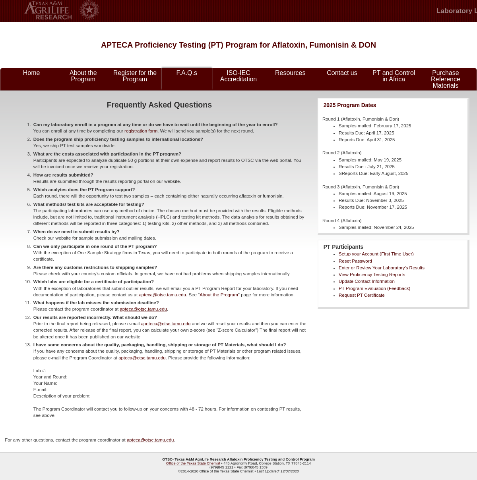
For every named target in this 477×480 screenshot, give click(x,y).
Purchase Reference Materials (445, 79)
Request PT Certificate (362, 295)
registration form (140, 131)
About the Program (83, 76)
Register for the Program (135, 76)
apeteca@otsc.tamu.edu (165, 323)
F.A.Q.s (186, 72)
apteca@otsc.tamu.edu (162, 294)
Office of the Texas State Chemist (193, 463)
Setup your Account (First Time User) (376, 254)
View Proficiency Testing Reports (372, 274)
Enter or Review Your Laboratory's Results (382, 267)
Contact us (342, 72)
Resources (290, 72)
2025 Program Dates (350, 105)
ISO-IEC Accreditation (238, 76)
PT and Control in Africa (393, 76)
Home (31, 72)
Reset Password (355, 261)
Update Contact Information (367, 281)
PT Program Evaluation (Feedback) (374, 288)
